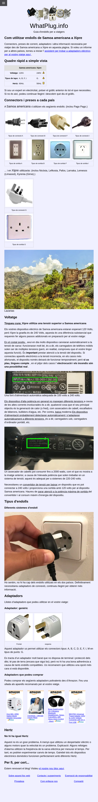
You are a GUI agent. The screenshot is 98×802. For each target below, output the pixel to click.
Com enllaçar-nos (48, 781)
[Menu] (3, 3)
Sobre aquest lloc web (19, 776)
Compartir (78, 781)
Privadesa (19, 781)
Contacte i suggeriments (49, 776)
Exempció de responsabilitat (78, 776)
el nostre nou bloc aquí (51, 768)
